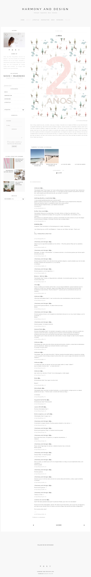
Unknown (37, 188)
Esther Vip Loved (39, 211)
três (35, 284)
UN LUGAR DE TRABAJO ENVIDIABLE (19, 183)
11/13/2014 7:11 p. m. (40, 368)
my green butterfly (40, 400)
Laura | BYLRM (39, 407)
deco (6, 91)
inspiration (8, 95)
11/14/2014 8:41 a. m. (40, 418)
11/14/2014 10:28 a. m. (40, 482)
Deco (53, 20)
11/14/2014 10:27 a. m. (40, 466)
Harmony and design (45, 9)
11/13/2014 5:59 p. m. (40, 359)
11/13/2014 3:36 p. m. (40, 339)
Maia (36, 378)
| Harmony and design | (41, 241)
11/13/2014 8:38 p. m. (40, 385)
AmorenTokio (38, 329)
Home (22, 20)
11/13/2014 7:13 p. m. (40, 375)
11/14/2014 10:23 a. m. (40, 425)
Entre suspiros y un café (42, 414)
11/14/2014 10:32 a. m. (40, 496)
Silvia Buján (38, 388)
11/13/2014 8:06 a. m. (40, 195)
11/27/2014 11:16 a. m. (40, 514)
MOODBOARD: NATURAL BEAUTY (8, 171)
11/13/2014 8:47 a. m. (40, 208)
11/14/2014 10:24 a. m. (40, 432)
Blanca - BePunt (39, 276)
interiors (7, 98)
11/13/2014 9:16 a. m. (40, 238)
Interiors (59, 20)
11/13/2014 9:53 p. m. (40, 403)
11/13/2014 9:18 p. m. (40, 396)
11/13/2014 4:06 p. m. (40, 349)
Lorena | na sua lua (40, 499)
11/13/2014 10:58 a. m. (40, 266)
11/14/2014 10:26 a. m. (40, 449)
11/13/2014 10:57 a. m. (40, 256)
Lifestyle (36, 20)
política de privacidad (14, 143)
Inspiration (45, 20)
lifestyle (7, 102)
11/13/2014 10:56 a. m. (40, 247)
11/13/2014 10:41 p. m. (40, 411)
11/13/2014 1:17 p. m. (40, 300)
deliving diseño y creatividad (43, 198)
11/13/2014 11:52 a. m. (40, 281)
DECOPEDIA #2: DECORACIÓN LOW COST (19, 160)
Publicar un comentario (39, 517)
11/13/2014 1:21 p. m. (40, 309)
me (63, 170)
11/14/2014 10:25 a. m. (40, 441)
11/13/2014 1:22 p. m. (40, 319)
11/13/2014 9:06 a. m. (40, 221)
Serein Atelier (48, 573)
